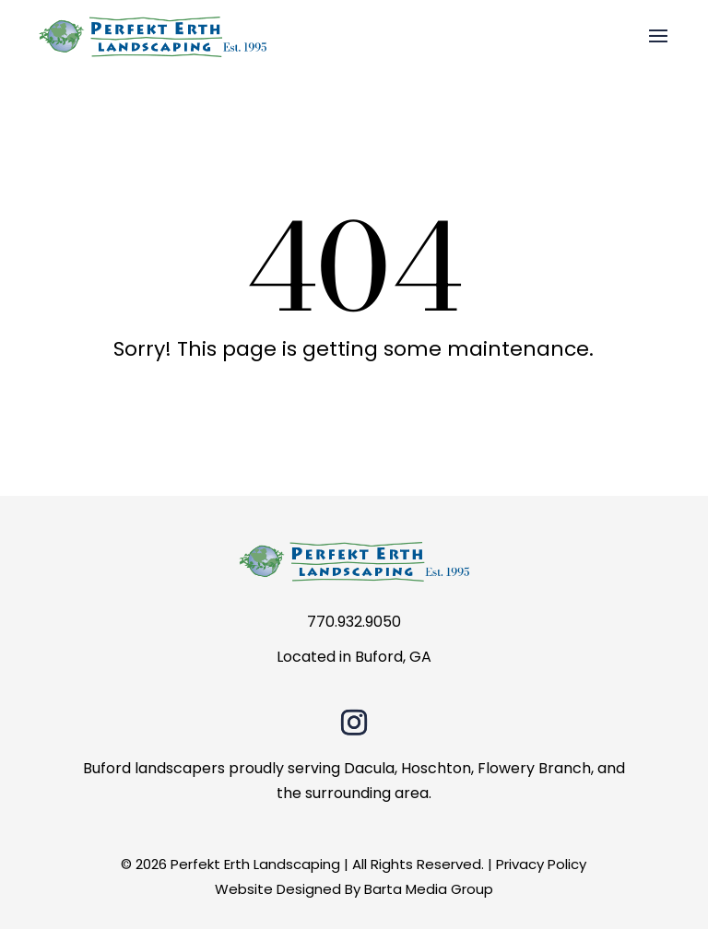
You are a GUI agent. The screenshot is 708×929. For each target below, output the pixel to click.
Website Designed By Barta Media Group (354, 889)
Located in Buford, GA (354, 656)
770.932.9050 (354, 621)
